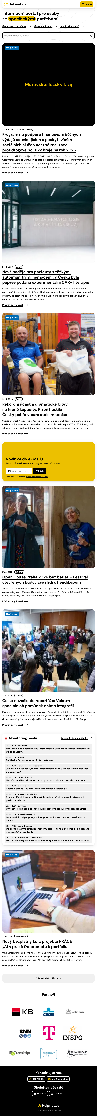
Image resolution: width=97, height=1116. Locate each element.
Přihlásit (40, 471)
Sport (18, 399)
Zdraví (19, 267)
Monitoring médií (69, 26)
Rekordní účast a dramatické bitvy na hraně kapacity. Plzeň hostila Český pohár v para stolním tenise (35, 409)
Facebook (40, 1093)
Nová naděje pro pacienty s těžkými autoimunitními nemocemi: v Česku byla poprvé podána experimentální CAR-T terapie (45, 277)
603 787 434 (36, 1079)
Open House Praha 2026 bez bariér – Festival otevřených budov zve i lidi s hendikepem (45, 579)
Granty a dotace (43, 26)
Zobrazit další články (47, 978)
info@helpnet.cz (58, 1079)
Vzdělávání (21, 936)
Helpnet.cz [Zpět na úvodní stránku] (17, 4)
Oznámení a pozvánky (14, 26)
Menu (88, 4)
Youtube (56, 1093)
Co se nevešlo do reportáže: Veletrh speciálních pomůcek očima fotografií (38, 703)
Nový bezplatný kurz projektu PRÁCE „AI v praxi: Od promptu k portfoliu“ (37, 944)
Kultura (19, 572)
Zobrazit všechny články (74, 738)
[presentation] (48, 84)
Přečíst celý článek (12, 172)
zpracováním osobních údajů (37, 477)
